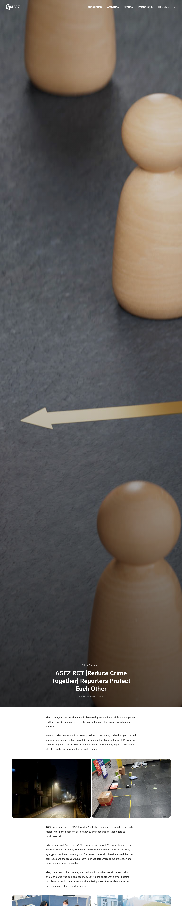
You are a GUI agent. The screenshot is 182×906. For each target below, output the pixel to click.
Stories (128, 7)
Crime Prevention (91, 665)
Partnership (145, 7)
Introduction (94, 7)
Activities (113, 7)
